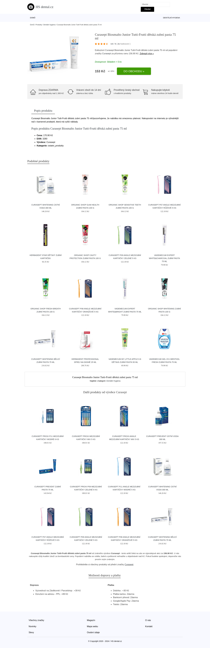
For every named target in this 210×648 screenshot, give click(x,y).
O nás (148, 620)
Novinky (32, 626)
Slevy (31, 632)
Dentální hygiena (171, 18)
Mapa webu (92, 626)
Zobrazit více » (147, 53)
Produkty (39, 25)
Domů (32, 18)
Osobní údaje (93, 632)
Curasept (106, 53)
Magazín (91, 620)
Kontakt (148, 626)
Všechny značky (36, 620)
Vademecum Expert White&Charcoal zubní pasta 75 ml (164, 258)
